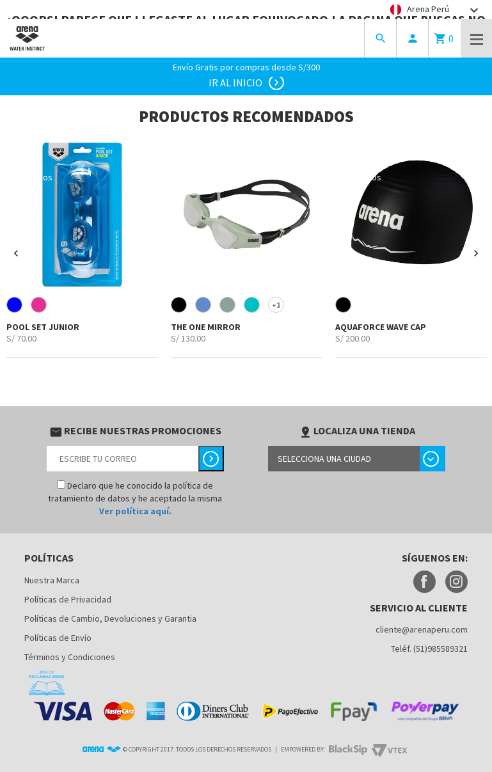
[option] (82, 248)
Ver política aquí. (135, 511)
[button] (16, 253)
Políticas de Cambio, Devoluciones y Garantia (110, 618)
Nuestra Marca (51, 580)
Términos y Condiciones (69, 657)
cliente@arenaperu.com (422, 629)
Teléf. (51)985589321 (429, 648)
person (412, 38)
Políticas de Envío (57, 637)
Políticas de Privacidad (67, 599)
